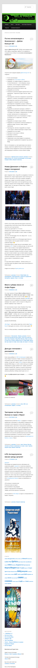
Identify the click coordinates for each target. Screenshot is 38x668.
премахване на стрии (19, 446)
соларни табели (8, 159)
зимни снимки (11, 574)
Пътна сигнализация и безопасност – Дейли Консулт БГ (14, 41)
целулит (17, 466)
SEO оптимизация (20, 357)
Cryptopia (14, 654)
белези (25, 444)
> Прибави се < (9, 633)
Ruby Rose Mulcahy (20, 339)
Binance (7, 654)
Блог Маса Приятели (26, 24)
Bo (16, 46)
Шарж (9, 571)
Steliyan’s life (8, 638)
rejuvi (22, 444)
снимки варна (15, 581)
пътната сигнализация (19, 158)
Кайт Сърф (20, 568)
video (9, 565)
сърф (20, 581)
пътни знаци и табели (19, 79)
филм (9, 583)
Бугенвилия (27, 565)
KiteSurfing (29, 558)
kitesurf (24, 558)
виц (19, 571)
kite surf (20, 558)
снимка (25, 577)
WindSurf (14, 564)
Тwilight (30, 568)
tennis (6, 564)
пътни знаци (28, 158)
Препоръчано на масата (17, 156)
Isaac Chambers (11, 339)
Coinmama (12, 663)
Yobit (10, 654)
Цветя (6, 571)
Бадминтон (19, 565)
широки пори (8, 447)
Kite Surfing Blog (9, 637)
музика (29, 574)
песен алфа (19, 341)
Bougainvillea (11, 558)
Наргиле (7, 27)
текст (24, 581)
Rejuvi (19, 420)
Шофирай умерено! (15, 27)
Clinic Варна (16, 493)
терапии (30, 446)
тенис (16, 278)
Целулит (7, 462)
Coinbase (7, 663)
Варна (7, 568)
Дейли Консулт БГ (25, 72)
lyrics (15, 561)
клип (25, 574)
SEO (24, 404)
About (12, 24)
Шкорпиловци (14, 571)
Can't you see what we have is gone (13, 337)
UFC (12, 246)
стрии (26, 446)
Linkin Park (8, 561)
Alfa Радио (7, 324)
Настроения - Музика (17, 336)
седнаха (12, 278)
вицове (25, 571)
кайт (15, 574)
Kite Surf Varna (8, 635)
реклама (26, 156)
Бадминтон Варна (9, 643)
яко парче (25, 341)
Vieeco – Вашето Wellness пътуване (14, 642)
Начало (6, 24)
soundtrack (28, 561)
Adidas (6, 558)
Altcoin (6, 658)
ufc (27, 275)
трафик (13, 405)
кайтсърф (20, 574)
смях (21, 577)
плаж (13, 577)
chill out (17, 558)
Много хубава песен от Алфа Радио (20, 340)
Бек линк (18, 24)
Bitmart (19, 654)
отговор (20, 278)
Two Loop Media (9, 640)
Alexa (20, 362)
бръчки (29, 444)
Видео (13, 568)
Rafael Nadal (23, 275)
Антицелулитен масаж (12, 478)
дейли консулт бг (9, 158)
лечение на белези (9, 446)
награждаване (8, 276)
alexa (22, 404)
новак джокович (16, 276)
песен (9, 577)
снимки (8, 581)
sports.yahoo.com (20, 268)
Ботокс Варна (8, 645)
